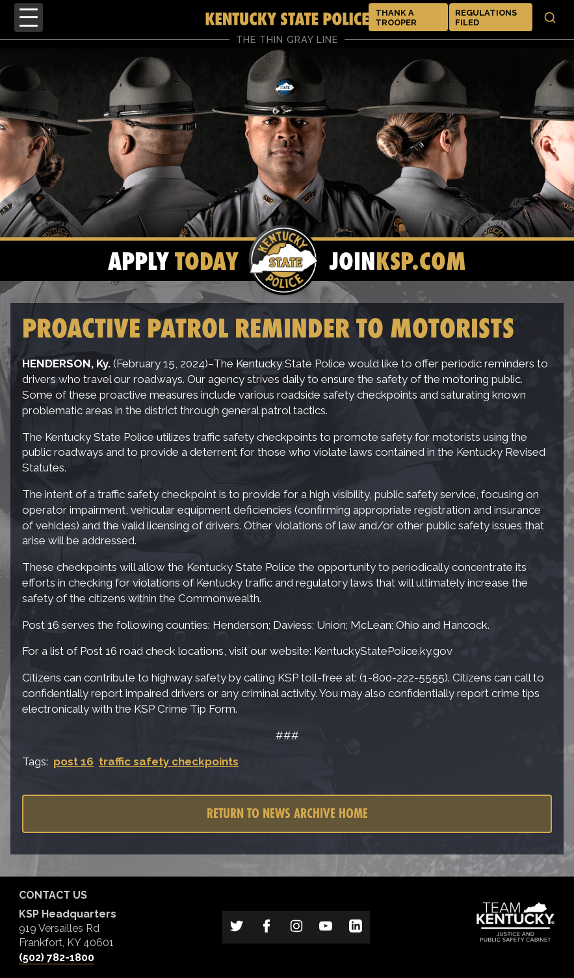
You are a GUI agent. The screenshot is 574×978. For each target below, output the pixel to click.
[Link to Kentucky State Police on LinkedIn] (356, 927)
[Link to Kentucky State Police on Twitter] (237, 927)
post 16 (73, 761)
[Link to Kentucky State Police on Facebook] (266, 927)
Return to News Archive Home (287, 813)
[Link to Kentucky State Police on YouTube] (326, 927)
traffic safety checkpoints (169, 761)
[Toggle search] (550, 17)
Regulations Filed (486, 17)
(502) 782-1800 (56, 957)
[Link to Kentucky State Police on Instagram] (296, 927)
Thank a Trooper (396, 17)
